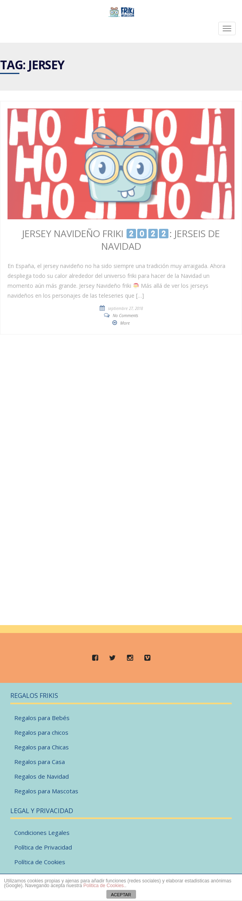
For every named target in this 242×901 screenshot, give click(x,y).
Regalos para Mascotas (46, 791)
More (125, 323)
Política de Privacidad (43, 847)
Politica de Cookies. (104, 885)
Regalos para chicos (41, 732)
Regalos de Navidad (41, 776)
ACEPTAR (121, 894)
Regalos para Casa (39, 762)
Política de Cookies (39, 862)
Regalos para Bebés (42, 718)
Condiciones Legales (42, 832)
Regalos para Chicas (41, 747)
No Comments (125, 315)
